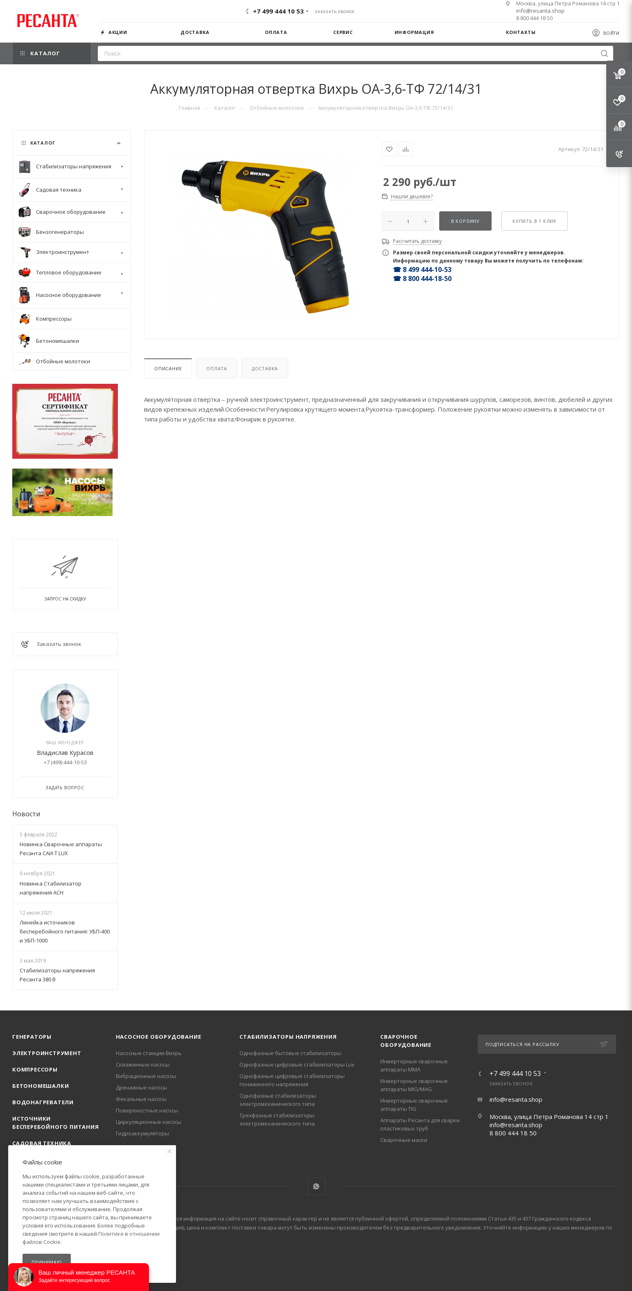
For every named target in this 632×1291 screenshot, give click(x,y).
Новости (26, 813)
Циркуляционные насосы (148, 1122)
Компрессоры (35, 1069)
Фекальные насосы (141, 1099)
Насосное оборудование (158, 1036)
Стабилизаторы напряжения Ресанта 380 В (57, 975)
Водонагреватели (43, 1102)
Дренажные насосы (141, 1087)
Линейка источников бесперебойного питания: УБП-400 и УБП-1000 (65, 931)
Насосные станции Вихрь (149, 1053)
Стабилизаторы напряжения (287, 1036)
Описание (168, 368)
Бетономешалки (40, 1085)
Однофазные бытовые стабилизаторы (290, 1053)
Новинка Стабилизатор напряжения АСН (50, 888)
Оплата (216, 368)
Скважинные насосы (142, 1064)
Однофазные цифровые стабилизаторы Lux (296, 1064)
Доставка (265, 368)
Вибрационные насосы (146, 1076)
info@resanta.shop (540, 10)
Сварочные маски (403, 1140)
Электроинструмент (46, 1053)
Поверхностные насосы (147, 1110)
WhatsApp (316, 1186)
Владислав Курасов (65, 752)
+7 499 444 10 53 (278, 11)
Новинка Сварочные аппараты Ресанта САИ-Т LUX (61, 848)
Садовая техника (41, 1143)
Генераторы (32, 1036)
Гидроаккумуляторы (142, 1133)
